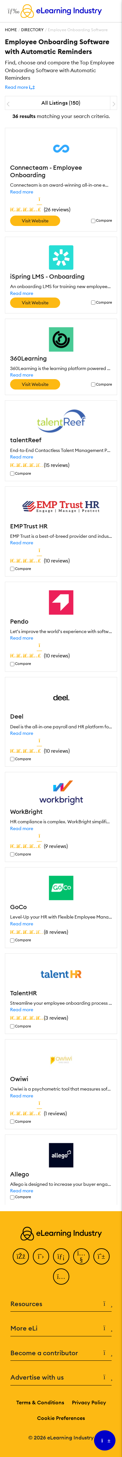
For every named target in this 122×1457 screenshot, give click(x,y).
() (40, 209)
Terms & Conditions (40, 1402)
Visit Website (35, 221)
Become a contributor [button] (61, 1353)
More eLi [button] (61, 1328)
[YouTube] (81, 1256)
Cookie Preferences (61, 1418)
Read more (21, 192)
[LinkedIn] (61, 1256)
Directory (32, 29)
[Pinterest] (101, 1256)
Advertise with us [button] (61, 1377)
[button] (20, 87)
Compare (104, 220)
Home (11, 29)
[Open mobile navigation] (12, 11)
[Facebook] (21, 1256)
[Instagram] (61, 1276)
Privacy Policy (89, 1402)
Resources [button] (61, 1304)
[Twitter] (41, 1256)
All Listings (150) (60, 102)
